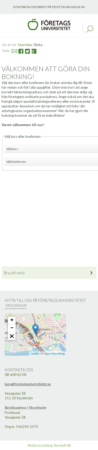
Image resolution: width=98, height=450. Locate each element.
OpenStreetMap (54, 353)
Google (32, 50)
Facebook (19, 50)
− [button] (12, 328)
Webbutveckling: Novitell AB (49, 445)
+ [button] (12, 320)
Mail (12, 50)
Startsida (25, 45)
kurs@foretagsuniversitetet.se (28, 384)
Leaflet (35, 353)
